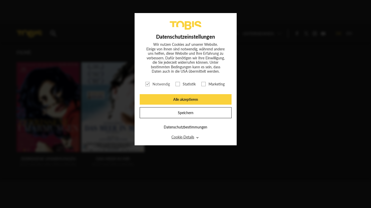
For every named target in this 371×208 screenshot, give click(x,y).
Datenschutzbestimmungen (185, 127)
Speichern (185, 113)
